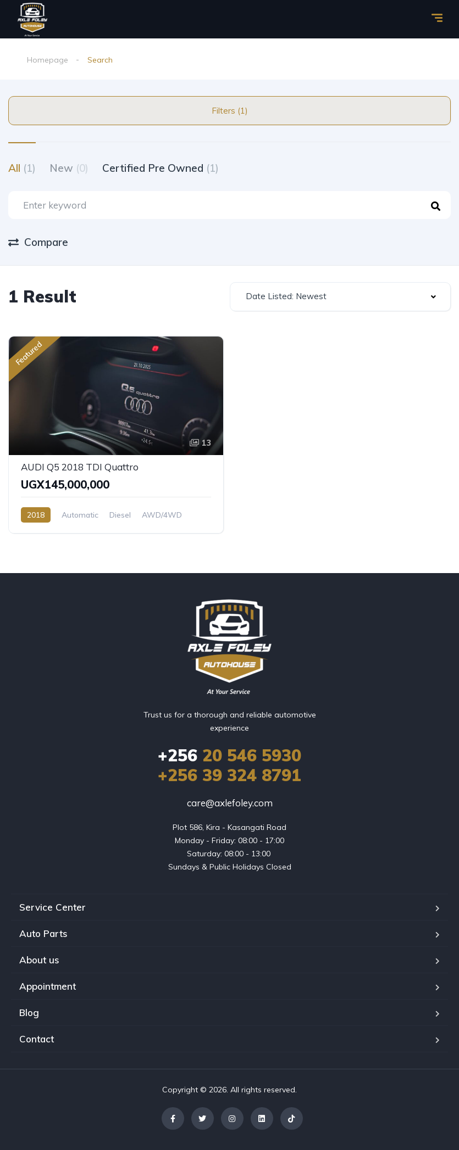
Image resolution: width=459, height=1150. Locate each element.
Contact (36, 1039)
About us (39, 960)
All (22, 168)
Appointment (47, 986)
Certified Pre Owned (160, 168)
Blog (29, 1012)
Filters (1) (230, 110)
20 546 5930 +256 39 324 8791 (229, 765)
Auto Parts (43, 933)
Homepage (47, 60)
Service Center (52, 907)
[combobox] (340, 296)
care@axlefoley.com (230, 803)
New (69, 168)
